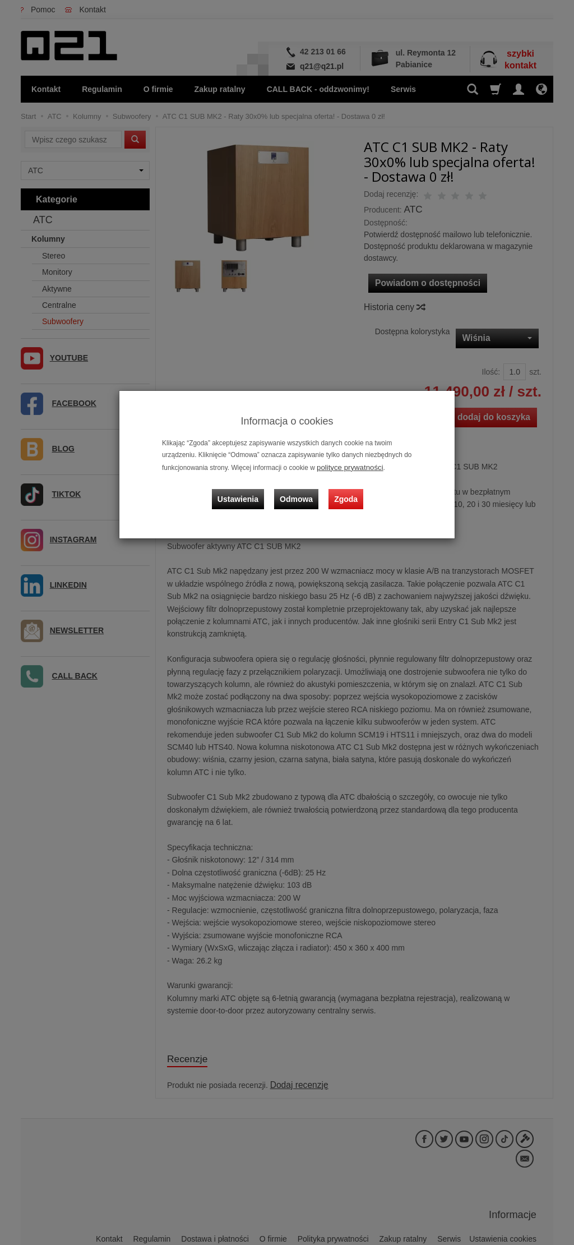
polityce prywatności (346, 467)
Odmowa (298, 491)
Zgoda (343, 491)
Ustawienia (244, 491)
